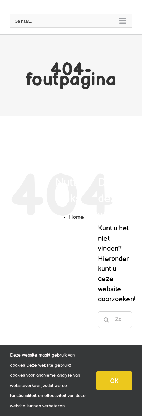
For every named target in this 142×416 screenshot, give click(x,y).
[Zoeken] (106, 319)
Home (76, 217)
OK (114, 380)
